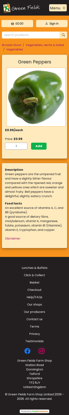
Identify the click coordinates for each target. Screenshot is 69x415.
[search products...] (31, 35)
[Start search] (63, 35)
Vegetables (14, 49)
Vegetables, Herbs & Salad (45, 45)
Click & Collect (34, 275)
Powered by (34, 411)
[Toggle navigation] (58, 8)
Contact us (34, 319)
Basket (35, 282)
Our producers (34, 312)
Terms (34, 326)
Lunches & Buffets (34, 268)
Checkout (34, 290)
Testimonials (34, 341)
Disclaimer (12, 238)
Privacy (34, 334)
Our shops (34, 304)
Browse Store (11, 45)
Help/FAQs (34, 297)
